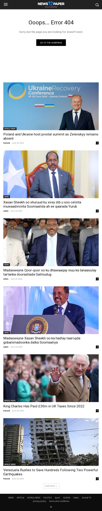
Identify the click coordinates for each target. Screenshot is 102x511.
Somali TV (86, 497)
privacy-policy (39, 501)
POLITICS (47, 497)
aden (5, 211)
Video (76, 497)
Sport (57, 497)
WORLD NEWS (10, 129)
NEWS (6, 196)
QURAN (66, 497)
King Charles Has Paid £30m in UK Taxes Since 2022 (43, 406)
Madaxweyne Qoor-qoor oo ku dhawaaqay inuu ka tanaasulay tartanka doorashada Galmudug (49, 272)
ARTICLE (20, 497)
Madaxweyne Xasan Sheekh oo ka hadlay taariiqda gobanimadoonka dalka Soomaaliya (41, 340)
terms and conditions (59, 501)
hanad (6, 143)
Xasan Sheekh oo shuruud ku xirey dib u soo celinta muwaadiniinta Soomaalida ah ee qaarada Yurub (42, 204)
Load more (51, 485)
